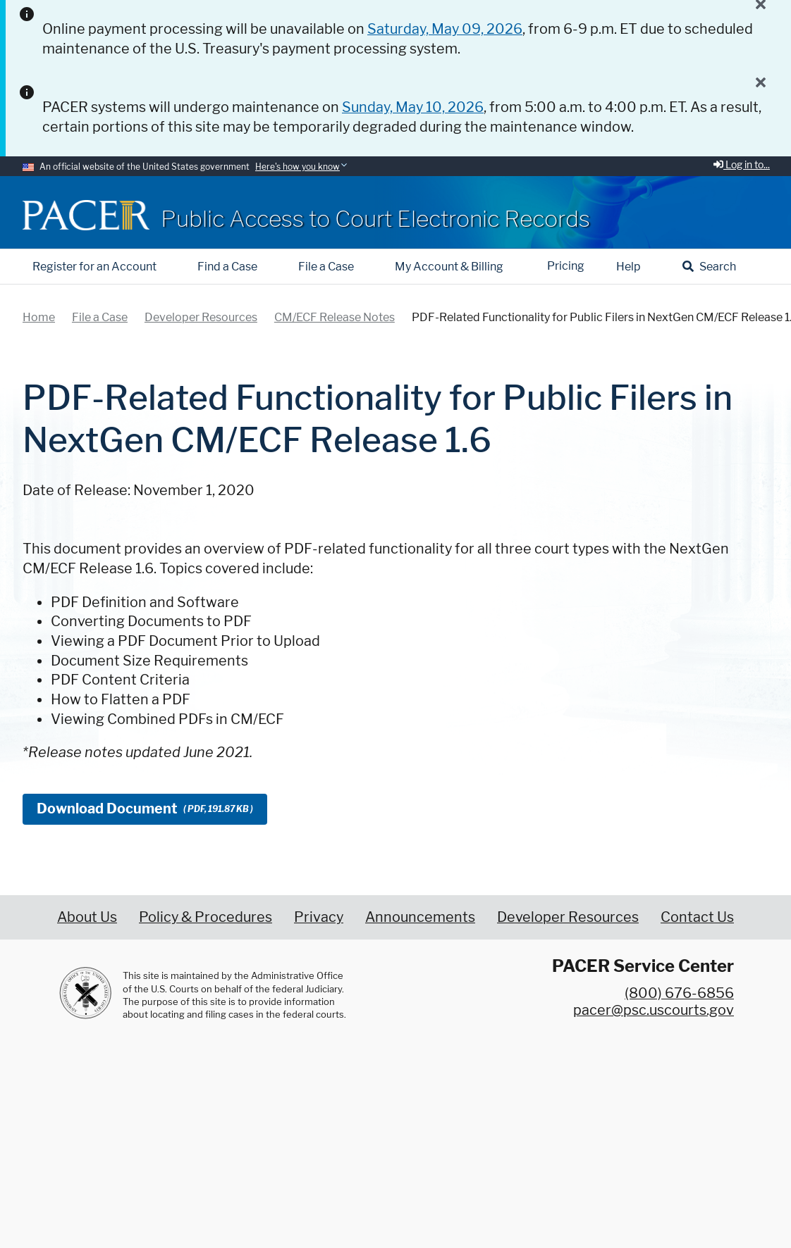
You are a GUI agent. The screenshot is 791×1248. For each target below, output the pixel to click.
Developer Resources (568, 917)
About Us (87, 917)
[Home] (86, 215)
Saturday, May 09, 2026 (444, 28)
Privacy (318, 917)
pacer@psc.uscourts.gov (653, 1009)
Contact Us (697, 917)
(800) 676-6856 (679, 993)
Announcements (420, 917)
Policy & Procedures (205, 917)
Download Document (145, 808)
